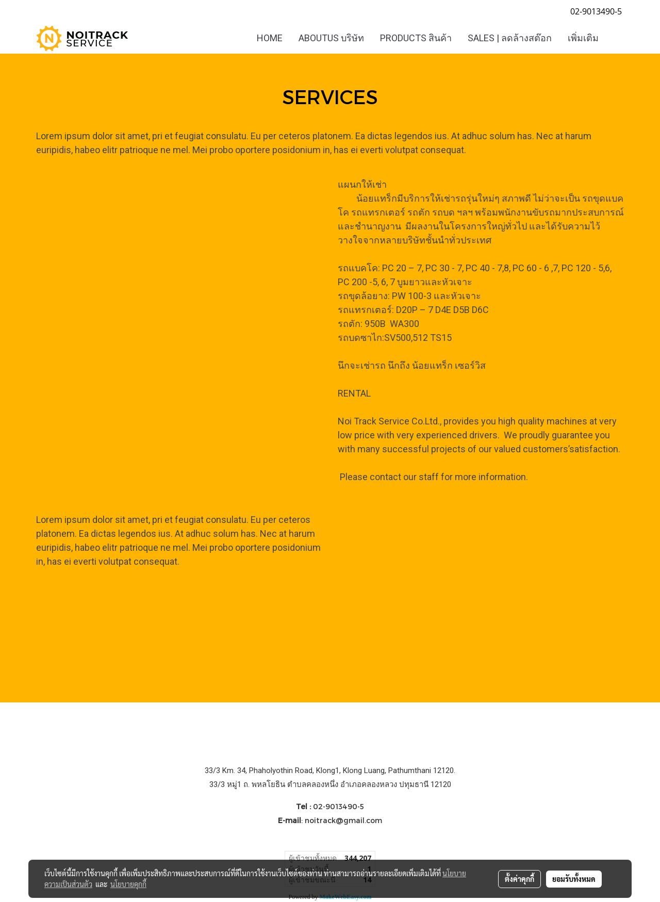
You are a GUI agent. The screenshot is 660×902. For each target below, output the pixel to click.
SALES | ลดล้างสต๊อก (510, 37)
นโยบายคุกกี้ (128, 884)
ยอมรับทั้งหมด (574, 878)
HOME (270, 37)
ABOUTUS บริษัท (331, 37)
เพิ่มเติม (583, 37)
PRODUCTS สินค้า (416, 37)
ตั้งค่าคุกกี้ (519, 878)
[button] (616, 38)
